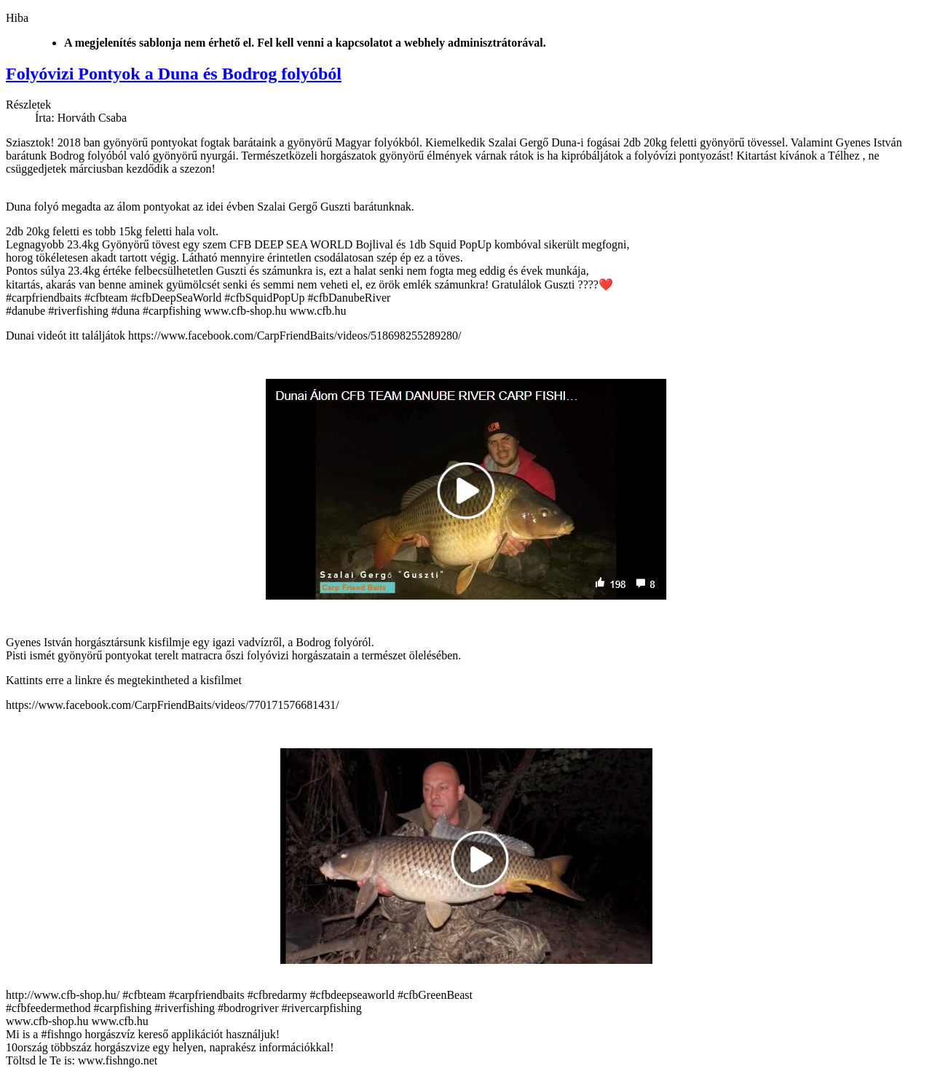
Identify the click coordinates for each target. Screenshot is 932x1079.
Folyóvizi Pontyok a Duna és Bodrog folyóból (173, 73)
